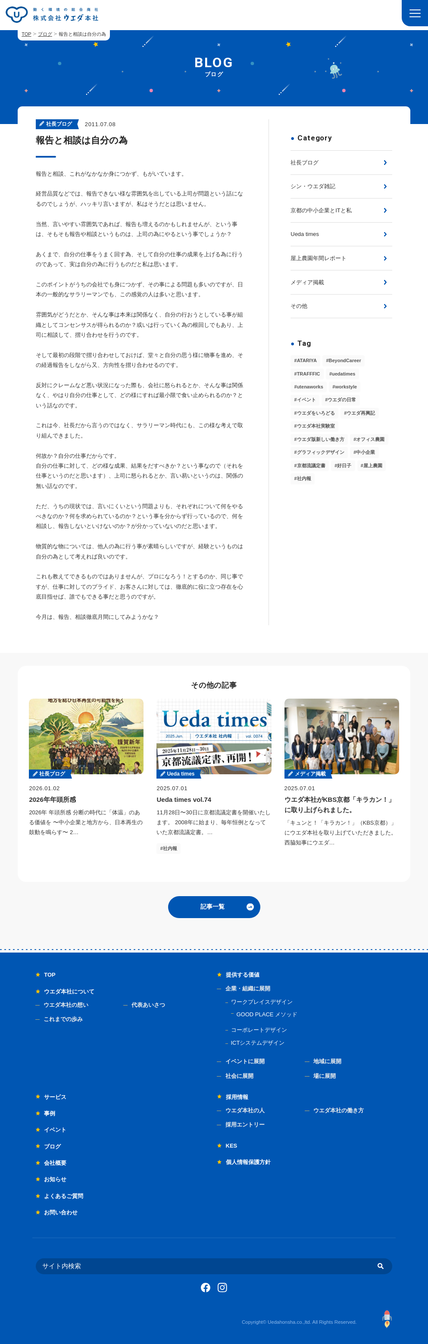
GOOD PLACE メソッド (267, 1014)
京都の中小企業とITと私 (321, 210)
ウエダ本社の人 (245, 1110)
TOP (26, 34)
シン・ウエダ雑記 (313, 186)
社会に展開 (239, 1076)
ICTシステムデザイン (258, 1043)
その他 (299, 306)
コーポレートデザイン (259, 1030)
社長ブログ (305, 162)
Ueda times (305, 234)
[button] (415, 13)
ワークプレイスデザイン (262, 1002)
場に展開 (324, 1076)
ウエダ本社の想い (66, 1005)
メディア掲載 (307, 282)
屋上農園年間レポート (319, 258)
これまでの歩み (63, 1019)
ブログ (45, 34)
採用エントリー (245, 1124)
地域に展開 (327, 1061)
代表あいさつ (148, 1005)
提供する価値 (242, 975)
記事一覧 (212, 906)
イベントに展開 (245, 1061)
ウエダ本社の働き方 (338, 1110)
